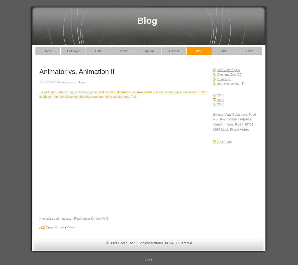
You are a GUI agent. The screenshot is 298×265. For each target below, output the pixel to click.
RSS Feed (224, 141)
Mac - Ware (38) (228, 70)
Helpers (244, 119)
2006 (220, 104)
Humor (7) (224, 79)
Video (244, 129)
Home (48, 51)
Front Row (219, 119)
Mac (224, 51)
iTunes (248, 124)
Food (252, 114)
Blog (199, 51)
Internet (229, 124)
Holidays (73, 51)
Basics (218, 114)
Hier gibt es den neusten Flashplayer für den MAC (73, 218)
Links (249, 51)
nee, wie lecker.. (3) (230, 83)
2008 (220, 95)
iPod (238, 124)
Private (234, 129)
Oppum (149, 51)
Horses (124, 51)
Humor (218, 124)
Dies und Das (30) (229, 74)
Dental (244, 114)
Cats (98, 51)
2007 (220, 99)
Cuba (236, 114)
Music (225, 129)
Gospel (174, 51)
